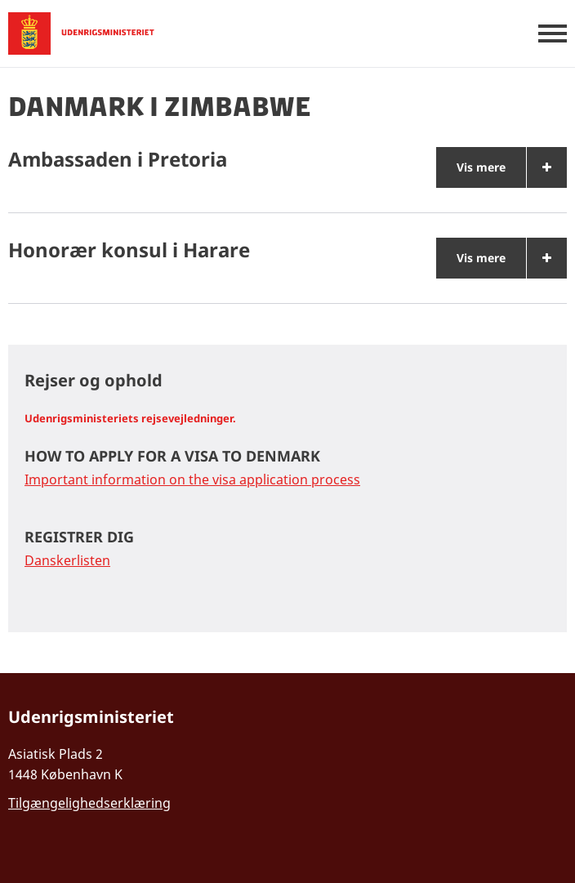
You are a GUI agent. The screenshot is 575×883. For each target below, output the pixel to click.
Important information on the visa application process (192, 479)
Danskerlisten (67, 560)
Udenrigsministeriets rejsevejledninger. (130, 418)
